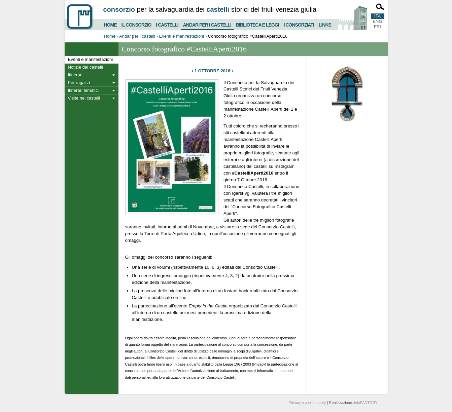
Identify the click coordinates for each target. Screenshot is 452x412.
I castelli (167, 24)
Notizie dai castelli (85, 67)
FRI (377, 26)
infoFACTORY (365, 403)
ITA (377, 15)
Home (110, 24)
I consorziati (299, 24)
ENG (377, 21)
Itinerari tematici (83, 90)
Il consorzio (136, 24)
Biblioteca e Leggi (257, 24)
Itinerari (75, 74)
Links (325, 24)
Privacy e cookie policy (307, 403)
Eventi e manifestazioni (181, 36)
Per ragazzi (79, 82)
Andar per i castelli (207, 23)
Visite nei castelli (84, 98)
